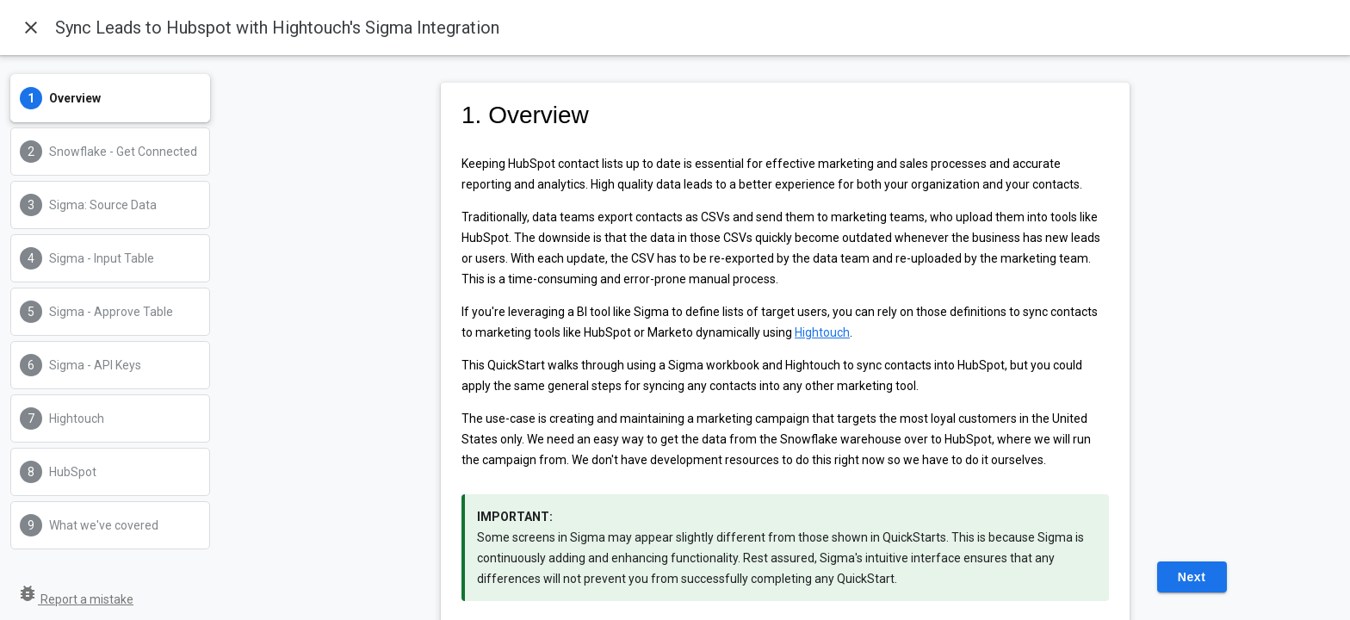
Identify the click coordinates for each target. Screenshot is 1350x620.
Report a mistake (75, 599)
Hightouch (822, 332)
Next (1192, 577)
